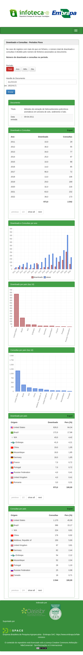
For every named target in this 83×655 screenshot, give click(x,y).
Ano (17, 69)
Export (70, 130)
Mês (25, 69)
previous (15, 212)
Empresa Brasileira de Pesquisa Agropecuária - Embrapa (27, 634)
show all (31, 212)
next (40, 212)
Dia (32, 69)
